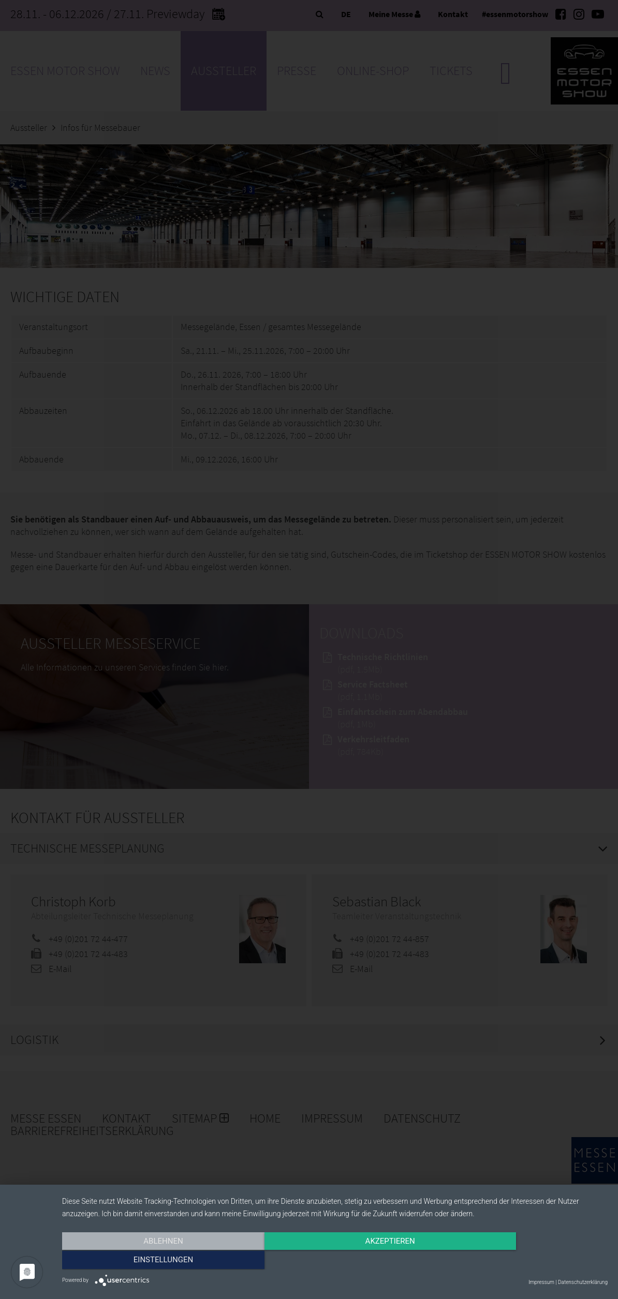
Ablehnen (144, 1261)
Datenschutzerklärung (583, 1282)
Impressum (541, 1282)
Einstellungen (525, 1261)
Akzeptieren (335, 1261)
